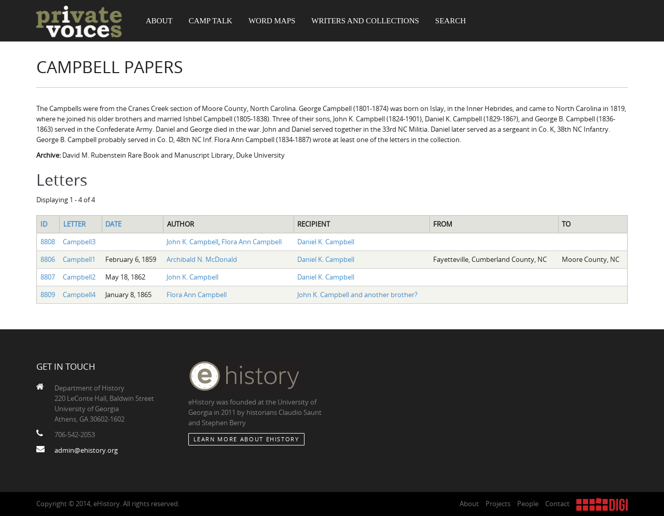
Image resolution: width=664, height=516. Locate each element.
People (527, 503)
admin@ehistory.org (86, 450)
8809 (47, 294)
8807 (47, 277)
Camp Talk (210, 21)
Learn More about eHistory (246, 439)
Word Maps (271, 21)
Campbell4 (79, 294)
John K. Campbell (192, 241)
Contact (557, 503)
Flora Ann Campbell (252, 241)
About (159, 21)
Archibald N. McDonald (202, 259)
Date (113, 224)
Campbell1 (79, 259)
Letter (74, 224)
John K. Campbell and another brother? (357, 294)
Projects (498, 503)
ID (43, 224)
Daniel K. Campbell (325, 241)
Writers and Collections (365, 21)
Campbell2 (79, 277)
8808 (47, 241)
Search (450, 21)
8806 (47, 259)
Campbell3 (79, 241)
